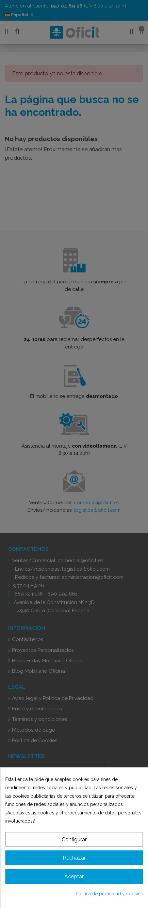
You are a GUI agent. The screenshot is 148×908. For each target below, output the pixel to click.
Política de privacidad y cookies (109, 893)
